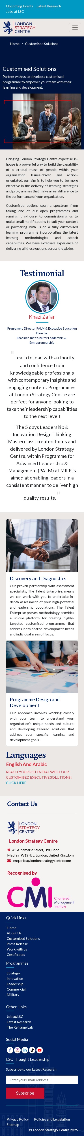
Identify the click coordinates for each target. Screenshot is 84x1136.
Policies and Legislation (54, 1119)
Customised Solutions (41, 43)
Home (14, 43)
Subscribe (25, 1093)
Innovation (15, 978)
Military (13, 994)
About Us (14, 933)
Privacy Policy (20, 1119)
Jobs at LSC (15, 11)
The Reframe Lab (20, 1027)
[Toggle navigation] (75, 27)
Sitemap (13, 1124)
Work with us (17, 949)
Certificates (16, 954)
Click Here (16, 782)
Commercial (16, 989)
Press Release (17, 944)
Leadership (15, 984)
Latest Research (49, 6)
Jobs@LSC (15, 1016)
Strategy (13, 973)
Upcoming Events (19, 6)
